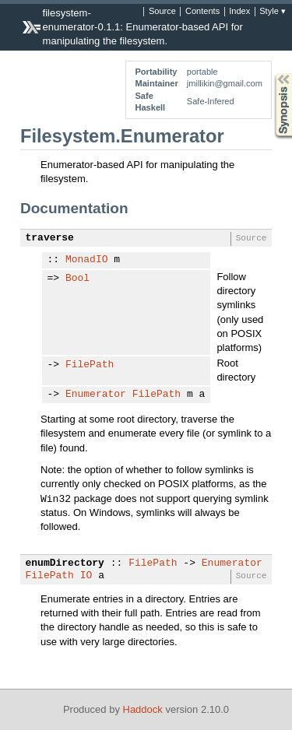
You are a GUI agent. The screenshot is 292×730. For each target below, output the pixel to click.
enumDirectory (65, 563)
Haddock (143, 709)
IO (86, 576)
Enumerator (95, 395)
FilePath (89, 365)
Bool (77, 279)
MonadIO (86, 260)
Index (239, 11)
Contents (202, 11)
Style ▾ (272, 11)
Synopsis (271, 73)
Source (162, 11)
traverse (50, 238)
